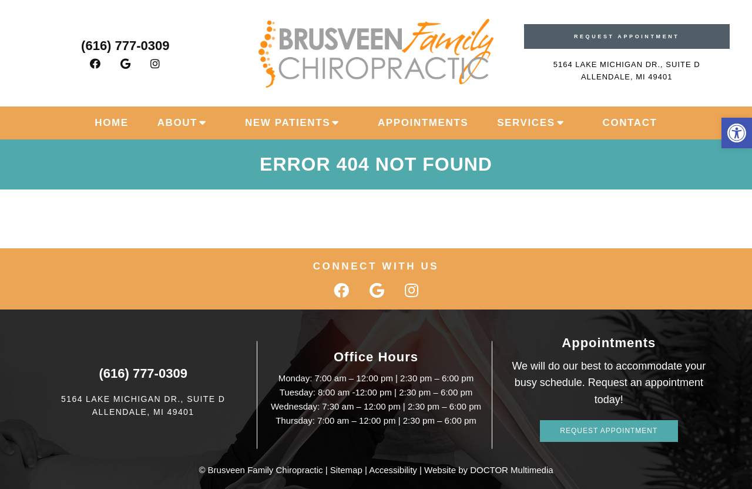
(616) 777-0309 (125, 45)
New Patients (287, 122)
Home (111, 122)
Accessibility (393, 470)
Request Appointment (627, 36)
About (177, 122)
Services (526, 122)
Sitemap (346, 470)
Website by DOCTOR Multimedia (488, 470)
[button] (736, 133)
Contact (630, 122)
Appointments (423, 122)
